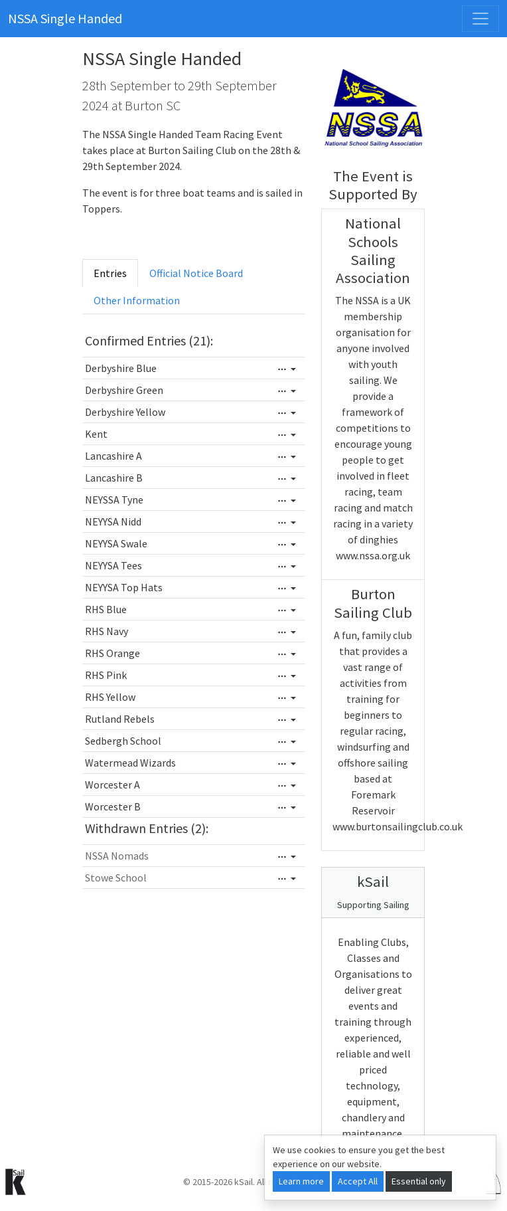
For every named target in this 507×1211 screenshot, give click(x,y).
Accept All (358, 1181)
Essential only (419, 1181)
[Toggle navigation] (480, 18)
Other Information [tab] (137, 300)
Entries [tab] (110, 273)
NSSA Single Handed (65, 18)
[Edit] (287, 369)
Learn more (301, 1181)
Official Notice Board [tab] (196, 273)
